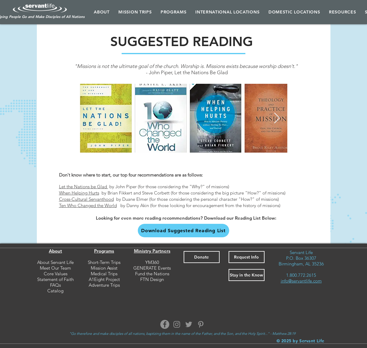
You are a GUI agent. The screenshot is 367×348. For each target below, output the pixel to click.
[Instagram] (176, 324)
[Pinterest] (200, 324)
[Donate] (202, 257)
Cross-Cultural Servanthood (86, 199)
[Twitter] (188, 324)
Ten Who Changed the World (88, 205)
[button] (173, 12)
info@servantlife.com (301, 281)
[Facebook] (164, 324)
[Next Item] (277, 118)
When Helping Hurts (79, 193)
